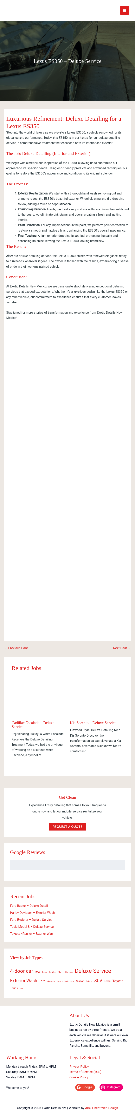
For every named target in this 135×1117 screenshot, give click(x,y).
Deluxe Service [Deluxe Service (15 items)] (93, 969)
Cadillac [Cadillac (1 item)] (52, 970)
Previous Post (16, 646)
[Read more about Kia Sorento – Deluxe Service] (97, 696)
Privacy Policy (79, 1065)
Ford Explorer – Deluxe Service (31, 918)
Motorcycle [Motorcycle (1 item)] (69, 980)
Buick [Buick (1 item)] (44, 970)
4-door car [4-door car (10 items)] (21, 969)
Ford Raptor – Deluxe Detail (29, 904)
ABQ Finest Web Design (101, 1106)
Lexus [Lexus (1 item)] (60, 980)
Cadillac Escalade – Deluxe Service (33, 723)
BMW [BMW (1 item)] (37, 970)
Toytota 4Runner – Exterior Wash (32, 932)
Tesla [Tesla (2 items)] (107, 979)
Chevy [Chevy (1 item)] (60, 970)
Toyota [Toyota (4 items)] (117, 979)
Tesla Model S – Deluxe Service (32, 925)
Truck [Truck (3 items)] (14, 987)
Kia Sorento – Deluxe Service (93, 721)
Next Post (122, 646)
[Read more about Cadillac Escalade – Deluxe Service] (38, 696)
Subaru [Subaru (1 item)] (89, 980)
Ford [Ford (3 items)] (42, 979)
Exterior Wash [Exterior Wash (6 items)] (23, 979)
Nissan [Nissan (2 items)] (80, 979)
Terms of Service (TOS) (85, 1070)
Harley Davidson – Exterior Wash (32, 911)
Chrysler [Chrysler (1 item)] (69, 970)
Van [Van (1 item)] (21, 987)
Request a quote (67, 825)
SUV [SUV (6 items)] (98, 979)
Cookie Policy (78, 1075)
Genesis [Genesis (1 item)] (51, 980)
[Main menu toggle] (124, 9)
